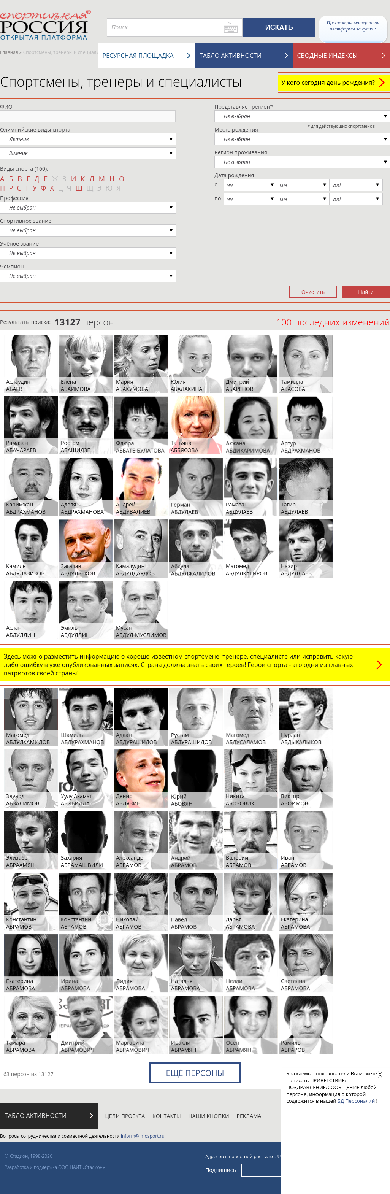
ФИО (6, 106)
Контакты (166, 1115)
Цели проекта (125, 1115)
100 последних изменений (333, 322)
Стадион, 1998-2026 (31, 1156)
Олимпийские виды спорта (35, 129)
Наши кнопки (209, 1115)
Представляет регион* (243, 106)
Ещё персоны (195, 1073)
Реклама (249, 1115)
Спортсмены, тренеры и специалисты (121, 81)
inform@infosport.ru (143, 1136)
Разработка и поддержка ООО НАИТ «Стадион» (55, 1167)
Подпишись (220, 1169)
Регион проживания (240, 152)
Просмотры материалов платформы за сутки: (353, 26)
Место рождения (236, 129)
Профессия (14, 198)
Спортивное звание (25, 220)
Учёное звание (19, 243)
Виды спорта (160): (24, 168)
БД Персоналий (356, 1100)
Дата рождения (234, 175)
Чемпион (12, 266)
